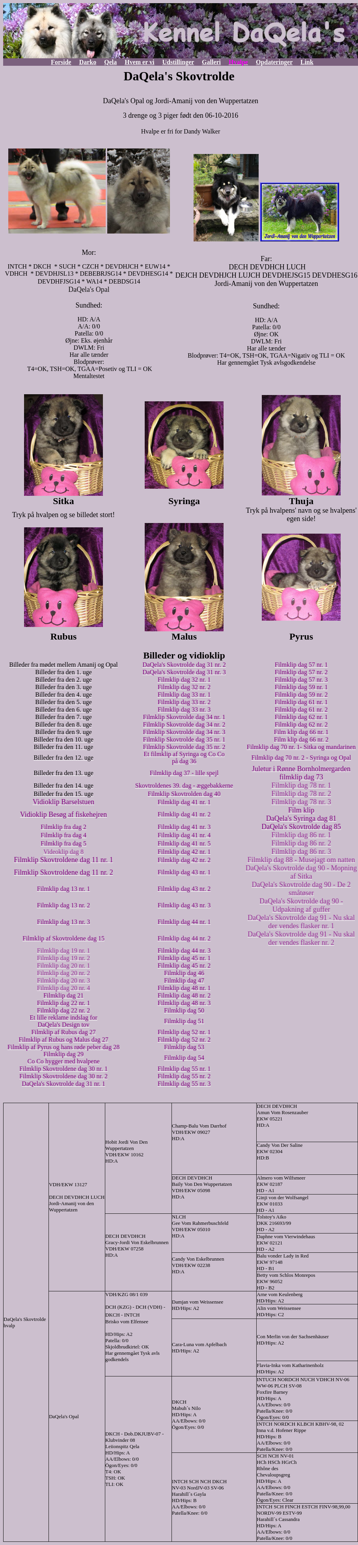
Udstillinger (178, 62)
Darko (88, 62)
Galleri (211, 62)
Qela (110, 62)
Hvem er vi (139, 62)
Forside (61, 62)
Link (306, 62)
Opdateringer (274, 62)
